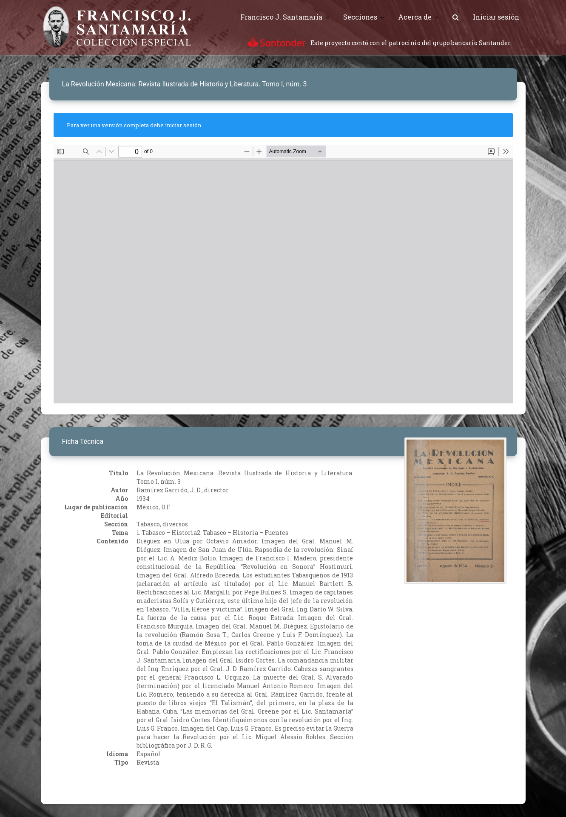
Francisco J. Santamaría (281, 16)
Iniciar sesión (496, 16)
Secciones (360, 16)
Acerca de (415, 16)
